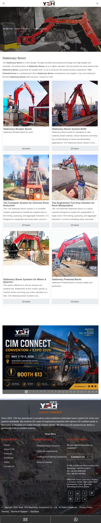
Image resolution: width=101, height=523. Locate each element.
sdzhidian (34, 511)
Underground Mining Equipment (52, 457)
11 (63, 392)
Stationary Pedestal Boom (66, 279)
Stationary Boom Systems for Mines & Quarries (24, 280)
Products (8, 454)
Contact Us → (79, 456)
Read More (50, 434)
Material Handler (44, 462)
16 (81, 392)
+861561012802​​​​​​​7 (83, 468)
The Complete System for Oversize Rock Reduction (26, 204)
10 (59, 392)
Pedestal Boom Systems (48, 446)
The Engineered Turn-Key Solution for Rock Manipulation (73, 204)
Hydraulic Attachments (47, 451)
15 (78, 392)
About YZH (9, 449)
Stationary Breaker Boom (17, 129)
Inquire (26, 148)
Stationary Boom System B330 (69, 129)
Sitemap (5, 511)
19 (93, 392)
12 (67, 392)
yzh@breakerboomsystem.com (86, 465)
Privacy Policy (86, 507)
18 (89, 392)
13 (70, 392)
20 (96, 392)
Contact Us (9, 466)
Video (6, 462)
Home (7, 445)
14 (74, 392)
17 (85, 392)
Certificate (8, 458)
